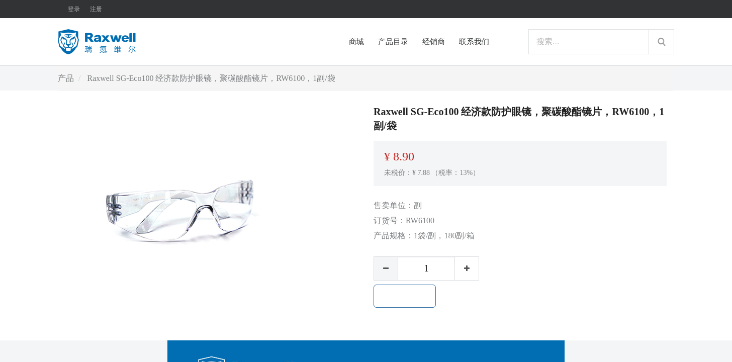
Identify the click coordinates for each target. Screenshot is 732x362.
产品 (66, 78)
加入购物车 (404, 296)
